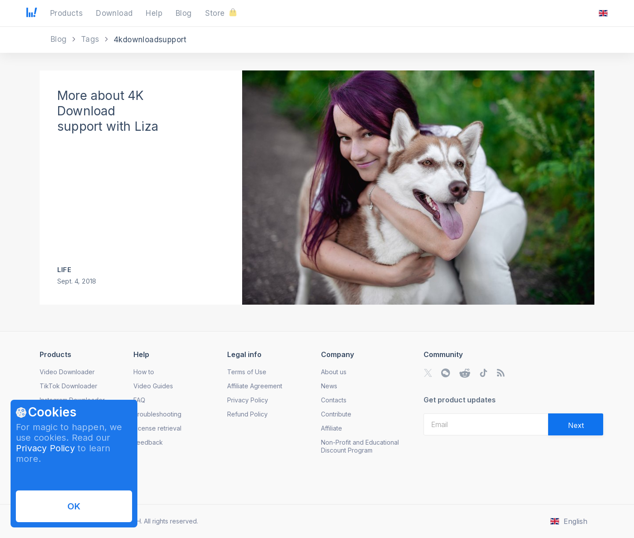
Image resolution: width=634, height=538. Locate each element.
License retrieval (157, 428)
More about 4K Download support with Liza (107, 111)
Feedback (148, 442)
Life (64, 269)
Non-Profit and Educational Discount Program (360, 446)
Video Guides (153, 386)
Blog (60, 39)
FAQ (139, 400)
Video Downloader (67, 372)
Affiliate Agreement (254, 386)
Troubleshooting (157, 414)
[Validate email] (575, 424)
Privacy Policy (45, 448)
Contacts (333, 400)
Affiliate (331, 428)
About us (333, 372)
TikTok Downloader (68, 386)
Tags (91, 39)
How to (143, 372)
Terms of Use (246, 372)
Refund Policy (247, 414)
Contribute (336, 414)
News (329, 386)
